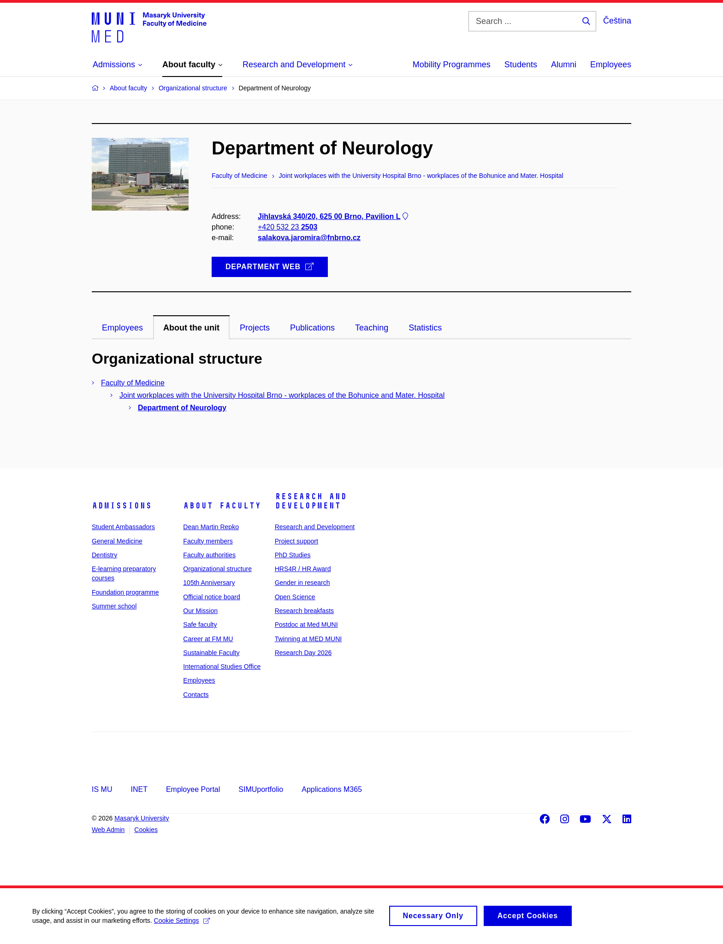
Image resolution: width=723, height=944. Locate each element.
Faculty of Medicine (133, 383)
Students (520, 64)
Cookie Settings (182, 924)
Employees (610, 64)
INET (138, 789)
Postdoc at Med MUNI (306, 624)
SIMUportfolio (260, 789)
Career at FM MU (208, 639)
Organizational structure (217, 568)
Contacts (195, 694)
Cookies (146, 829)
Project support (296, 541)
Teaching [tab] (371, 327)
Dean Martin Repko (211, 527)
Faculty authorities (209, 555)
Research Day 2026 (303, 652)
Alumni (563, 64)
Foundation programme (125, 592)
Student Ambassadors (123, 527)
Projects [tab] (255, 327)
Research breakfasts (304, 610)
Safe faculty (200, 624)
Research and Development (311, 501)
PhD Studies (293, 555)
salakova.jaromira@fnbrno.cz (309, 238)
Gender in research (302, 582)
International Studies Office (222, 666)
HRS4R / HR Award (303, 568)
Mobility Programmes (452, 64)
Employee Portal (193, 789)
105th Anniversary (209, 582)
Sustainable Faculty (211, 652)
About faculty (222, 506)
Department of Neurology (182, 408)
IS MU (102, 789)
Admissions (122, 506)
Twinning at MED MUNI (308, 639)
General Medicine (117, 541)
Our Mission (200, 610)
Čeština (617, 20)
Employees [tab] (122, 327)
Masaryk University (141, 818)
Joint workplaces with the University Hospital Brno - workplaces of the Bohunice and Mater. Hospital (281, 395)
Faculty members (207, 541)
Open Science (295, 597)
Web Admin (108, 829)
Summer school (114, 606)
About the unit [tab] (191, 327)
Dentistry (104, 555)
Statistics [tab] (425, 327)
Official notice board (211, 597)
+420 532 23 (287, 227)
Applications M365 (332, 789)
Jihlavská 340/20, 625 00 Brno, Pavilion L (334, 216)
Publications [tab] (312, 327)
